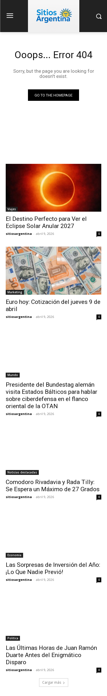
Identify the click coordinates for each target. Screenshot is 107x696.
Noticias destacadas (22, 472)
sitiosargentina (19, 233)
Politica (12, 638)
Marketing (14, 292)
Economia (14, 555)
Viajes (11, 209)
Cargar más (53, 682)
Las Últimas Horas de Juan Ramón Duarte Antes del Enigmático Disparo (51, 655)
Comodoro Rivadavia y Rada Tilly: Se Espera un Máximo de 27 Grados (53, 486)
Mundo (12, 375)
